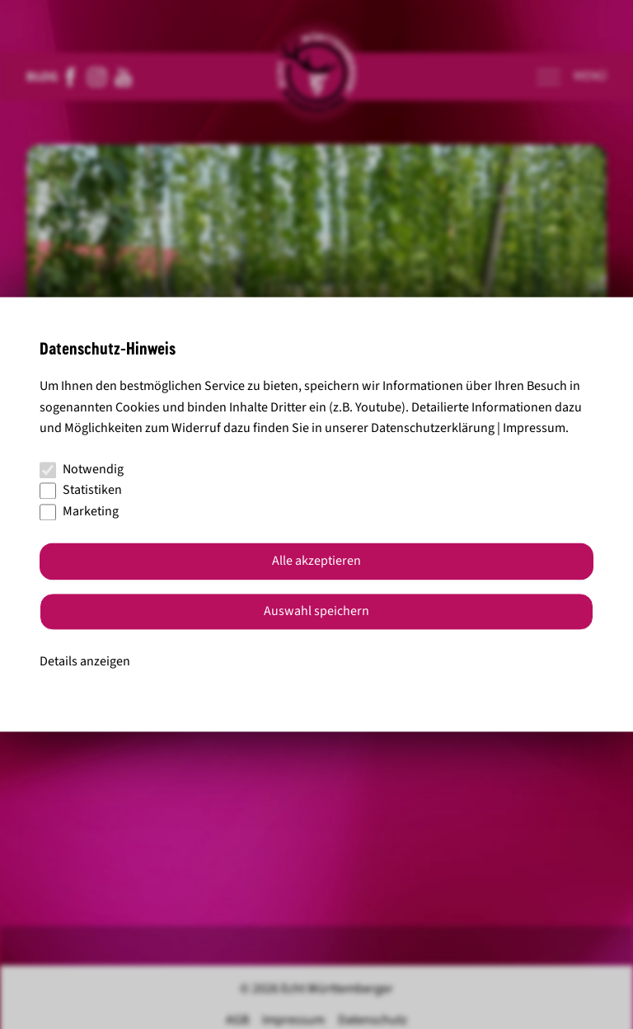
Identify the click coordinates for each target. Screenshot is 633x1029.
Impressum (534, 429)
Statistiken (81, 491)
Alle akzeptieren (316, 561)
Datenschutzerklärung (433, 429)
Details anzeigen (85, 661)
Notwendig (82, 469)
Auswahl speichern (316, 612)
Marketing (79, 511)
